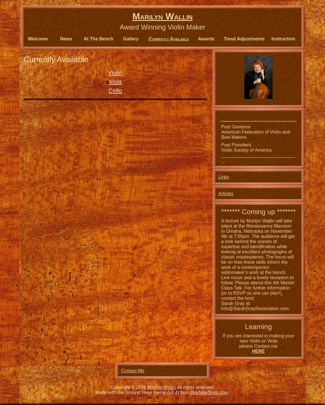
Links (223, 177)
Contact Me (133, 370)
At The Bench (98, 38)
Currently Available (169, 38)
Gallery (131, 38)
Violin (115, 72)
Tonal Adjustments (244, 38)
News (66, 38)
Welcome (38, 38)
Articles (225, 193)
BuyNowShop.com (210, 392)
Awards (206, 38)
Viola (115, 81)
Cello (115, 90)
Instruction (283, 38)
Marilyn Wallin (162, 16)
